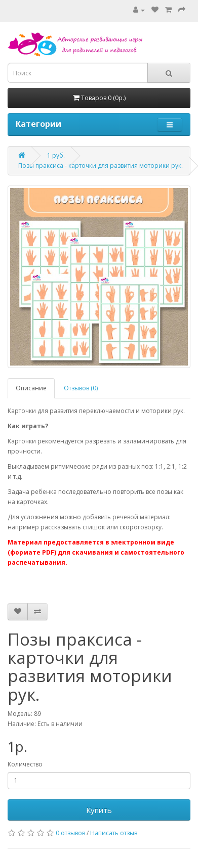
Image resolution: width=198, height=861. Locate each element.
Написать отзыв (113, 833)
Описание (31, 388)
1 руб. (56, 155)
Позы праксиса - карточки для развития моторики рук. (100, 165)
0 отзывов (70, 833)
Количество (25, 764)
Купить (99, 810)
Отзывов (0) (81, 388)
